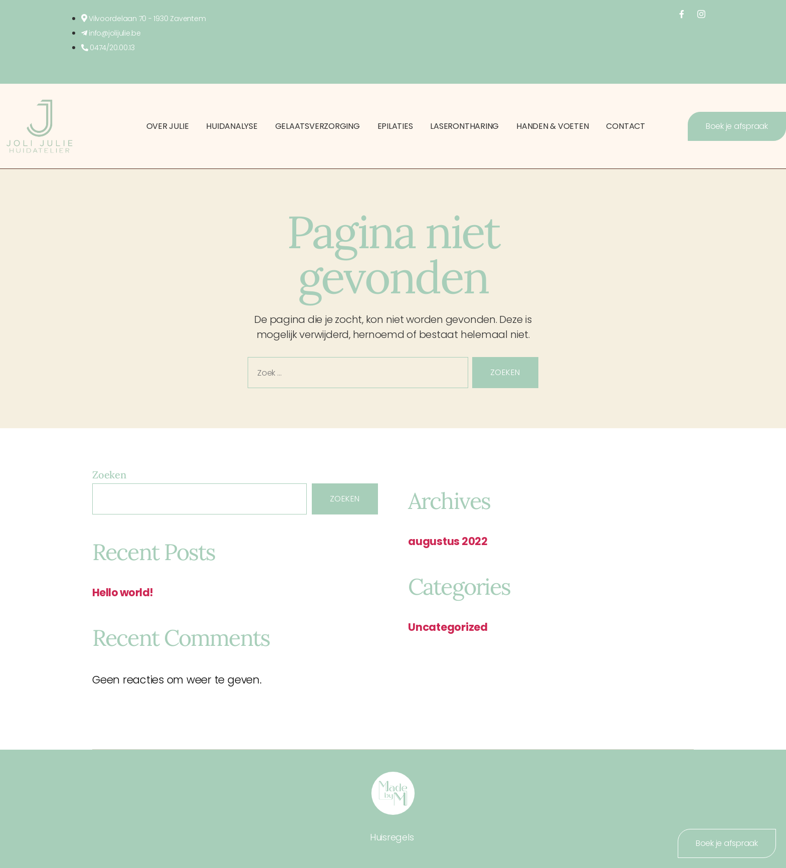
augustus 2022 (448, 541)
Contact (625, 126)
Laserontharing (464, 126)
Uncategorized (448, 627)
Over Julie (167, 126)
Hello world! (122, 592)
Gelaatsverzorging (317, 126)
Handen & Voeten (552, 126)
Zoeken (109, 474)
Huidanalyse (231, 126)
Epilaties (395, 126)
